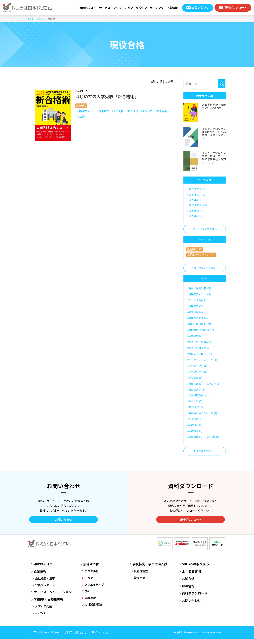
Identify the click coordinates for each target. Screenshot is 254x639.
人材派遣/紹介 (93, 604)
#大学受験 (117, 111)
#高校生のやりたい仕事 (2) (202, 413)
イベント (40, 613)
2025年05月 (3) (197, 189)
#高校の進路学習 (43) (199, 288)
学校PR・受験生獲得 (48, 599)
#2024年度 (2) (195, 407)
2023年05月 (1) (197, 210)
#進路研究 (103, 111)
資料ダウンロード (235, 7)
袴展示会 (139, 578)
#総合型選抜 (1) (196, 419)
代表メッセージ (45, 585)
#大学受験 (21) (195, 336)
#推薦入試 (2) (194, 383)
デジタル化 (91, 571)
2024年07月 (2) (197, 194)
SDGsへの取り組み (195, 564)
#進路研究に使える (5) (199, 353)
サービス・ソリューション (116, 8)
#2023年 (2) (213, 383)
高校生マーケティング (150, 8)
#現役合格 (161, 111)
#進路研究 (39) (195, 306)
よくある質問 (191, 571)
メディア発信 (43, 606)
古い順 (168, 81)
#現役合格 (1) (194, 437)
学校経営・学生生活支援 (149, 564)
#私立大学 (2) (194, 401)
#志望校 (80, 116)
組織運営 (90, 598)
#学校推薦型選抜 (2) (198, 395)
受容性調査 (141, 571)
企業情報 (172, 8)
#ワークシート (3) (197, 371)
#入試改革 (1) (194, 431)
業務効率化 (91, 564)
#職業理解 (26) (195, 312)
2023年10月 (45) (198, 205)
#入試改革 (146, 111)
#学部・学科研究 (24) (199, 324)
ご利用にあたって (75, 632)
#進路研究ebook (85, 111)
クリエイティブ (94, 584)
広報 (87, 591)
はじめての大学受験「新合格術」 (107, 96)
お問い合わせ (200, 7)
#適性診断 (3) (194, 377)
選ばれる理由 (87, 8)
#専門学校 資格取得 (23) (200, 330)
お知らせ (188, 578)
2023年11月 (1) (197, 200)
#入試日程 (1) (194, 425)
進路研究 (81, 105)
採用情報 (188, 586)
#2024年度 (132, 111)
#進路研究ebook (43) (199, 294)
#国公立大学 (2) (196, 389)
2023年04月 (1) (197, 216)
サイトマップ (100, 632)
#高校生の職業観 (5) (198, 348)
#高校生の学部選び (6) (199, 342)
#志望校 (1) (213, 437)
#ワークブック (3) (197, 365)
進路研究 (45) (194, 249)
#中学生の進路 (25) (197, 318)
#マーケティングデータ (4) (202, 359)
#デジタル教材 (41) (197, 300)
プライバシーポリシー (45, 632)
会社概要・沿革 (45, 578)
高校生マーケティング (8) (201, 254)
